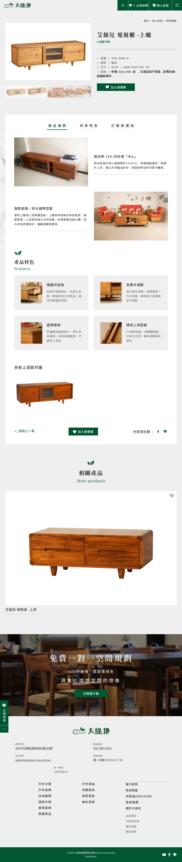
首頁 (146, 20)
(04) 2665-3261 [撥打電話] (103, 748)
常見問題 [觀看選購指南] (132, 790)
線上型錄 (157, 20)
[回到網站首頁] (17, 5)
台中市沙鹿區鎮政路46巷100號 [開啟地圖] (35, 748)
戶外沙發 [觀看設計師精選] (44, 784)
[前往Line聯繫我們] (175, 854)
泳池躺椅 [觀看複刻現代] (44, 796)
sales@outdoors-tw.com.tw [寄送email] (33, 760)
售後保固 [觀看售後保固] (131, 826)
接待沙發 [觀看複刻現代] (44, 802)
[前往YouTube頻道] (164, 854)
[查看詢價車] (138, 5)
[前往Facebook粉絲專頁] (169, 854)
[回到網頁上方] (4, 729)
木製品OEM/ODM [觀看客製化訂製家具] (139, 796)
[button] (177, 5)
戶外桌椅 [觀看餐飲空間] (44, 790)
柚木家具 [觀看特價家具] (88, 802)
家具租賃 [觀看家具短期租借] (132, 802)
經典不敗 (105, 42)
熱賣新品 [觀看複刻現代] (44, 814)
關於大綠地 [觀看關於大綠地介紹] (134, 808)
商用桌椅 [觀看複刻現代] (44, 808)
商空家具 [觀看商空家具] (88, 796)
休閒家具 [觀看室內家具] (88, 790)
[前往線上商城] (160, 5)
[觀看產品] (91, 553)
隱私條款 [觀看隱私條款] (131, 831)
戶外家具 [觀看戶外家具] (88, 784)
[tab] (57, 126)
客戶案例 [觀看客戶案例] (132, 784)
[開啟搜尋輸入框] (122, 5)
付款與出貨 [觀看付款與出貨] (133, 821)
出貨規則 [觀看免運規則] (131, 816)
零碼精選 (171, 20)
